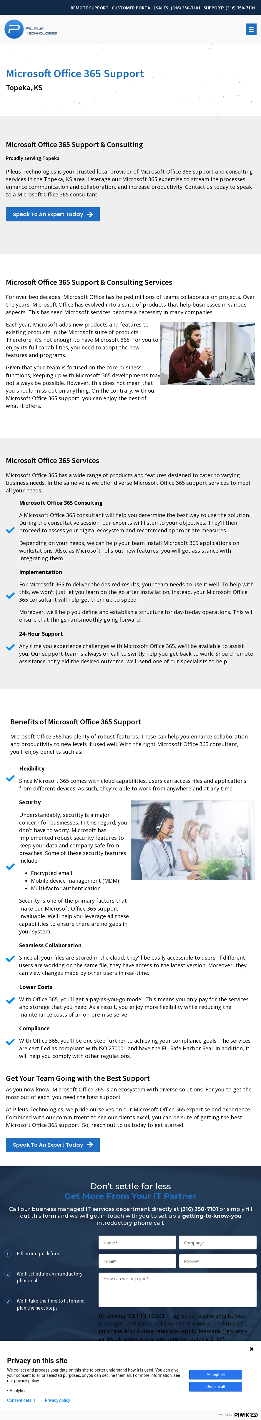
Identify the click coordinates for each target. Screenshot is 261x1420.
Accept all (216, 1374)
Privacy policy (57, 1400)
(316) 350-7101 (199, 1209)
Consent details (21, 1400)
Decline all (215, 1386)
